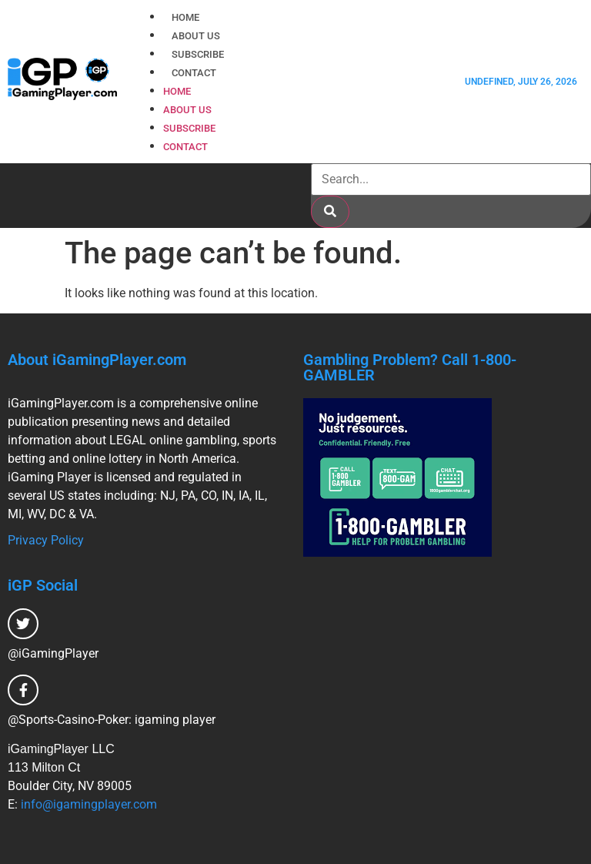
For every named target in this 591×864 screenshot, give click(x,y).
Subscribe (198, 54)
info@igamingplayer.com (89, 804)
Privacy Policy (46, 540)
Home (185, 17)
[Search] (330, 212)
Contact (194, 73)
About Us (196, 36)
